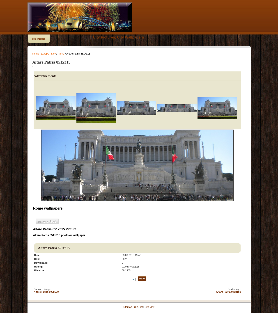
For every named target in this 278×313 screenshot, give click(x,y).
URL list (138, 307)
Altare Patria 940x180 (228, 291)
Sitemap (127, 307)
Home (35, 53)
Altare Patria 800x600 (46, 291)
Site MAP (150, 307)
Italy (53, 53)
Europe (45, 53)
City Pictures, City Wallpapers (118, 37)
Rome (61, 53)
